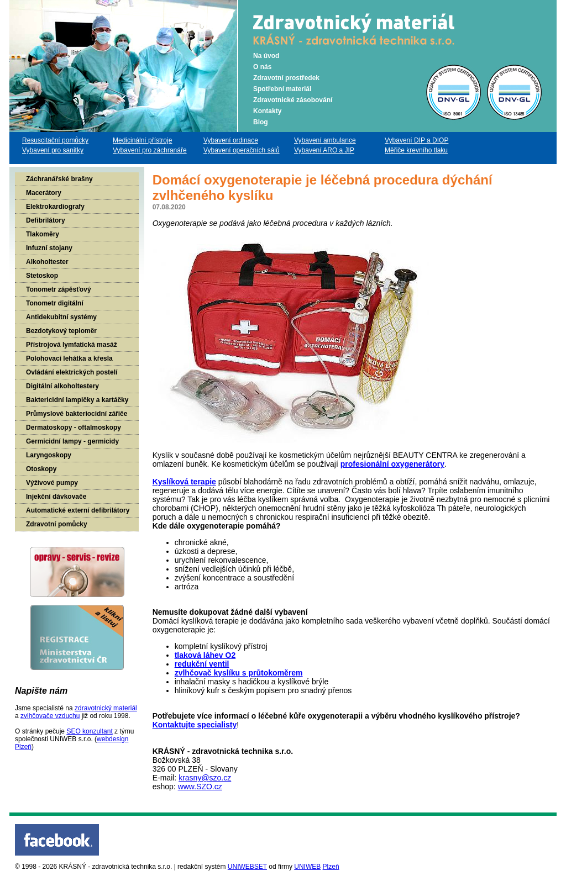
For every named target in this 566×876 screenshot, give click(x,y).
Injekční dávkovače (56, 496)
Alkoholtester (47, 262)
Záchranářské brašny (59, 179)
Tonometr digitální (54, 303)
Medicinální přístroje (142, 140)
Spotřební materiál (282, 89)
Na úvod (266, 56)
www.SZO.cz (200, 786)
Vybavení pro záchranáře (150, 150)
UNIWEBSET (247, 866)
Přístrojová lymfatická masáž (71, 345)
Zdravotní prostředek (286, 78)
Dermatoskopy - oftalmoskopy (73, 427)
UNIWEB (307, 866)
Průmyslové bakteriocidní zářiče (76, 414)
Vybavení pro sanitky (52, 150)
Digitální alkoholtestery (62, 386)
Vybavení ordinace (230, 140)
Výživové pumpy (52, 483)
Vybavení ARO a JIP (324, 150)
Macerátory (43, 193)
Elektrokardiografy (55, 206)
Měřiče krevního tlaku (416, 150)
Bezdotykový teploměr (61, 331)
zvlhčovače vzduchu (50, 716)
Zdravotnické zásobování (292, 100)
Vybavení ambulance (325, 140)
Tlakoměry (42, 234)
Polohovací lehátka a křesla (69, 358)
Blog (260, 122)
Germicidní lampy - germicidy (72, 441)
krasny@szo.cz (205, 777)
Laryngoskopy (48, 455)
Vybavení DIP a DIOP (416, 140)
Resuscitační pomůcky (55, 140)
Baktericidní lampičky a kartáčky (77, 400)
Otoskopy (41, 469)
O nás (262, 67)
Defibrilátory (45, 220)
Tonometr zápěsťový (58, 289)
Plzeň (331, 866)
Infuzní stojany (49, 248)
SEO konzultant (89, 731)
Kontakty (267, 111)
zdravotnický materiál (106, 708)
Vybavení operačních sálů (241, 150)
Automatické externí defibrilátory (77, 510)
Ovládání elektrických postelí (71, 372)
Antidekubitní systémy (61, 317)
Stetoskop (42, 275)
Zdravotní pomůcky (56, 524)
